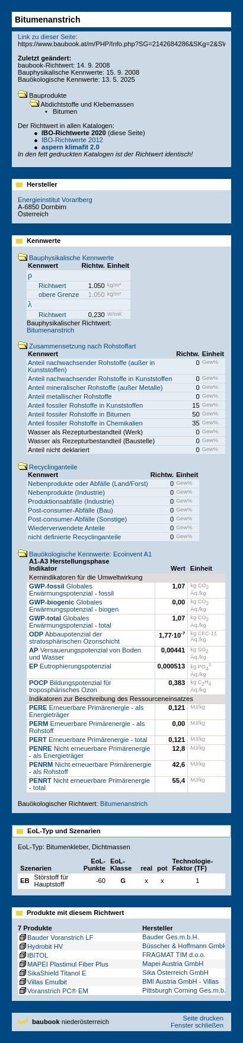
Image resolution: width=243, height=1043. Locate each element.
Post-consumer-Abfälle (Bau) (70, 510)
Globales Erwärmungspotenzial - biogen (74, 606)
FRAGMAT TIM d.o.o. (174, 954)
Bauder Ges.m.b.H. (170, 936)
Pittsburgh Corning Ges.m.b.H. (187, 990)
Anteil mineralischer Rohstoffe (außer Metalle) (95, 387)
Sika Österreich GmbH (175, 972)
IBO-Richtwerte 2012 (72, 139)
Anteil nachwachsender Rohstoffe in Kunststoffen (100, 378)
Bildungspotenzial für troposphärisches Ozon (70, 686)
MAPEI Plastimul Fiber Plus (63, 964)
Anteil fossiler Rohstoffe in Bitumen (79, 414)
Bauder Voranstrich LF (55, 937)
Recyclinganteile (48, 467)
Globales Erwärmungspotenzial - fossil (71, 590)
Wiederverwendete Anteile (66, 528)
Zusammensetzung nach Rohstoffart (77, 346)
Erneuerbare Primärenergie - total (88, 739)
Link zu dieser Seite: (48, 36)
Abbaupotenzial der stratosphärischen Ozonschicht (74, 638)
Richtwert (52, 285)
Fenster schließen (197, 1025)
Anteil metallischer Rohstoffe (70, 396)
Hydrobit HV (40, 946)
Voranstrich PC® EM (53, 990)
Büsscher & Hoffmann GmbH (185, 945)
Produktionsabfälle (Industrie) (71, 501)
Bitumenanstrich (50, 330)
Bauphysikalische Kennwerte (66, 257)
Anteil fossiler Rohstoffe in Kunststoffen (85, 405)
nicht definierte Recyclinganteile (74, 536)
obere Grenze (59, 294)
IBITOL (33, 955)
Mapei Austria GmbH (172, 963)
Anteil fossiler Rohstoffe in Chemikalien (85, 423)
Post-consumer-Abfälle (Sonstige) (77, 519)
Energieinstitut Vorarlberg (55, 199)
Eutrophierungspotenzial (70, 666)
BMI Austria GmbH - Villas (180, 981)
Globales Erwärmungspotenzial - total (70, 622)
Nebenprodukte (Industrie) (66, 492)
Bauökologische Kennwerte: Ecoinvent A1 (85, 554)
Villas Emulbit (42, 982)
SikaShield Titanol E (52, 973)
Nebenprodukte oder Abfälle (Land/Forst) (88, 483)
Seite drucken (203, 1018)
